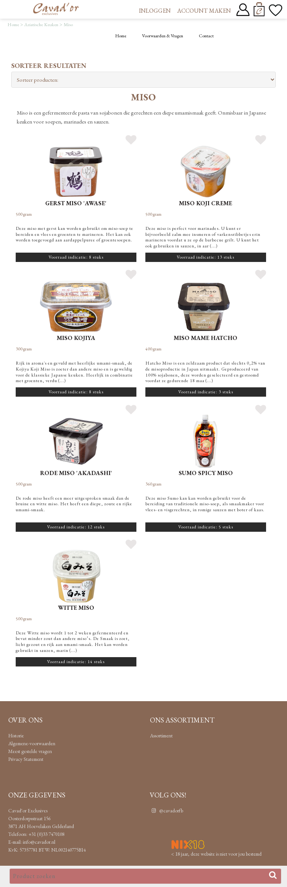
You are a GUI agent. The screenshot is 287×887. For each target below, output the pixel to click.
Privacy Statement (25, 759)
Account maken (204, 11)
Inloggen (155, 11)
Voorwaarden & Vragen (162, 36)
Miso (68, 24)
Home (13, 24)
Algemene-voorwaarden (31, 743)
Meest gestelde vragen (30, 751)
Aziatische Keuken (41, 24)
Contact (206, 36)
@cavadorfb (166, 810)
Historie (16, 735)
